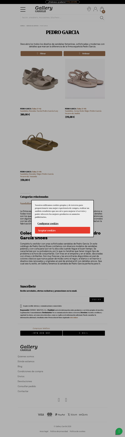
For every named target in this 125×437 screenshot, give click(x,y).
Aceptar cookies (47, 230)
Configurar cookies (48, 223)
